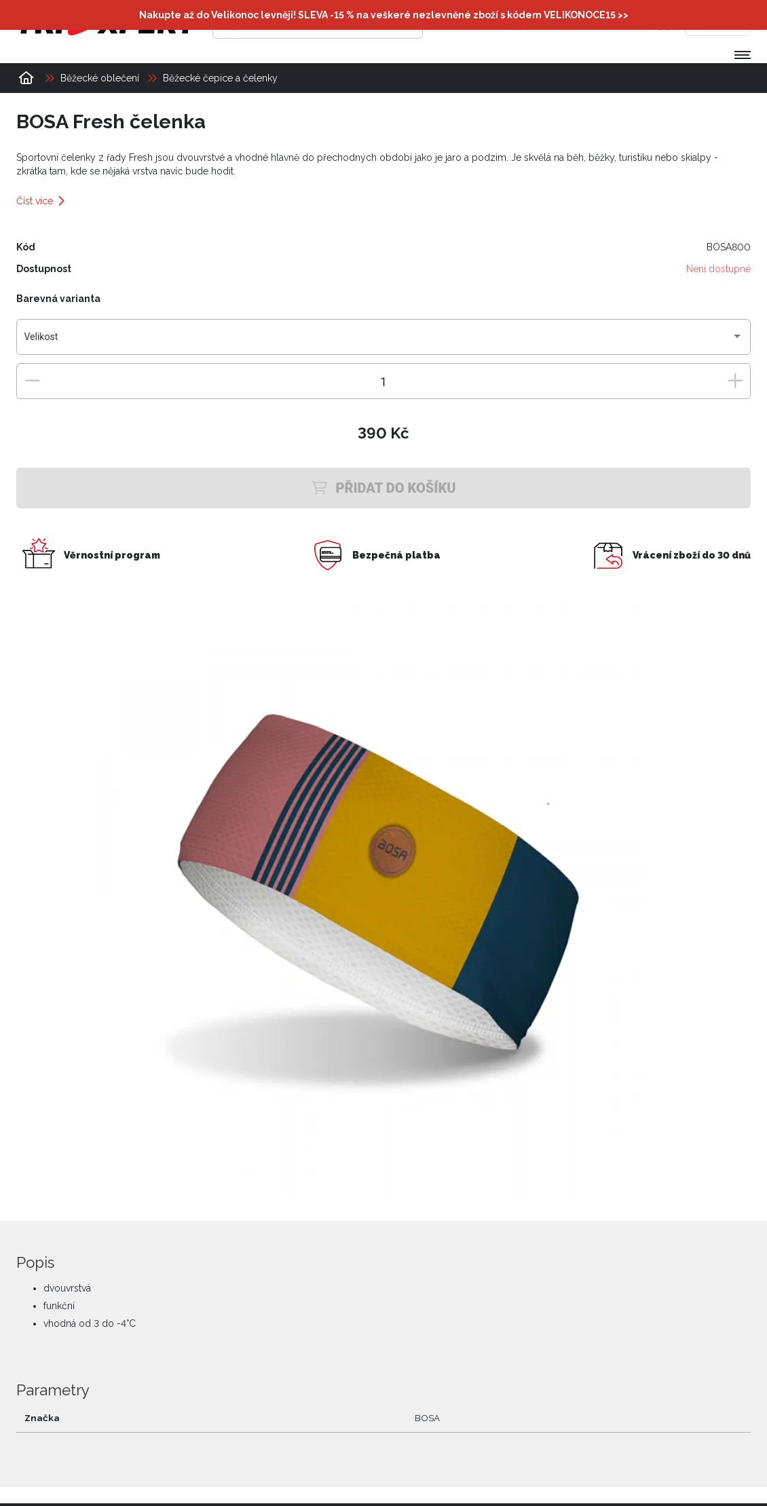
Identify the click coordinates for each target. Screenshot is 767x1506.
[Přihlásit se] (542, 23)
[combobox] (383, 342)
